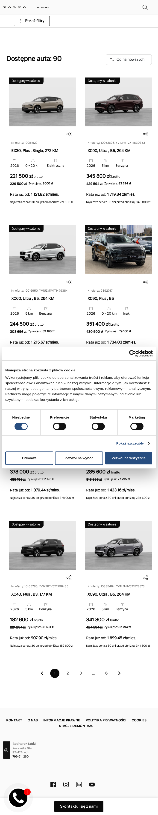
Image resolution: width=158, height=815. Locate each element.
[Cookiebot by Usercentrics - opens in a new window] (132, 353)
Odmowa (29, 458)
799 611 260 (20, 756)
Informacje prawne (61, 720)
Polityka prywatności (106, 720)
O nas (33, 720)
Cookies (139, 720)
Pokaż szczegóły (130, 443)
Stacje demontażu (76, 726)
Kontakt (14, 720)
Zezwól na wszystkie (129, 458)
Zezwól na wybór (79, 458)
